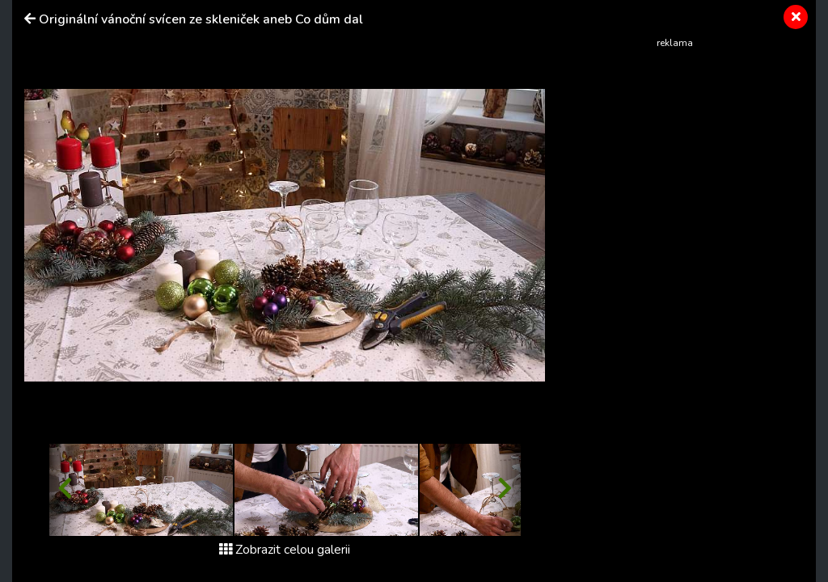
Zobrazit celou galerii (284, 550)
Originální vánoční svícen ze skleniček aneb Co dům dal (201, 19)
